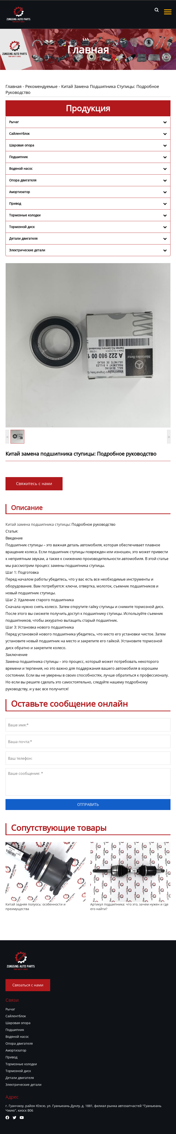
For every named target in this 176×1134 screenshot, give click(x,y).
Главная (14, 86)
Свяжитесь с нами (34, 483)
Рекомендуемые (41, 86)
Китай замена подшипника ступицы (38, 524)
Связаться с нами (27, 985)
